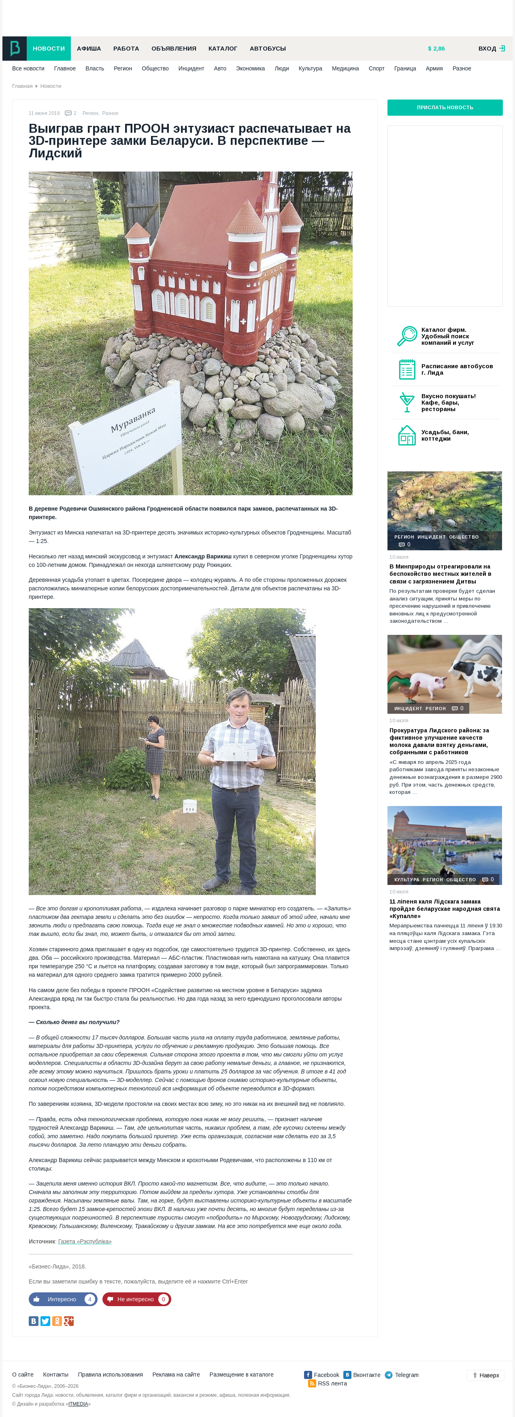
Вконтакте (362, 1375)
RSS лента (327, 1383)
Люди (282, 68)
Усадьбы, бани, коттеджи (445, 435)
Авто (220, 68)
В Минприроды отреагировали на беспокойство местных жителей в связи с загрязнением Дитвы (440, 573)
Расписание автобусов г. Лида (457, 369)
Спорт (377, 68)
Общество (155, 68)
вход (492, 48)
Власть (94, 68)
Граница (405, 68)
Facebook (321, 1375)
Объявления (173, 48)
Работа (126, 48)
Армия (434, 68)
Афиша (89, 48)
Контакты (55, 1374)
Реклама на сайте (176, 1374)
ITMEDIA (78, 1404)
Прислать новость (445, 107)
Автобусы (268, 48)
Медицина (345, 68)
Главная (22, 86)
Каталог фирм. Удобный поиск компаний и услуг (447, 336)
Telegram (402, 1375)
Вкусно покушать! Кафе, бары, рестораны (448, 402)
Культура (310, 68)
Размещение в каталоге (242, 1374)
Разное (462, 68)
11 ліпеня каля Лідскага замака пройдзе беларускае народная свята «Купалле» (444, 908)
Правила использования (110, 1374)
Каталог (223, 48)
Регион (123, 68)
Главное (65, 68)
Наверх (485, 1375)
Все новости (28, 68)
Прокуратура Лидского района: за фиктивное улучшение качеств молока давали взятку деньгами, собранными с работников (439, 741)
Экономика (250, 68)
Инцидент (191, 68)
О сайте (23, 1374)
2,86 (438, 48)
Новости (49, 48)
